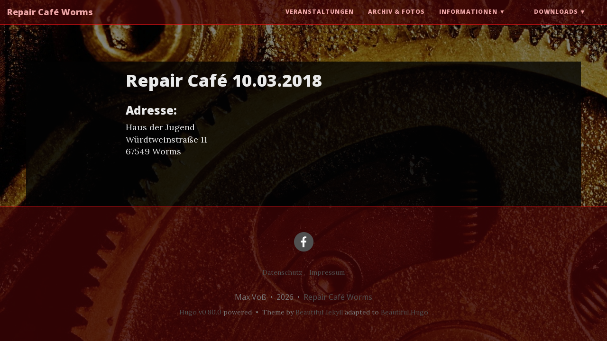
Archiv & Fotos (396, 21)
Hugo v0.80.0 (200, 312)
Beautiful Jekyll (319, 312)
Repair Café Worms (50, 21)
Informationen (468, 21)
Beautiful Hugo (404, 312)
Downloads (556, 21)
